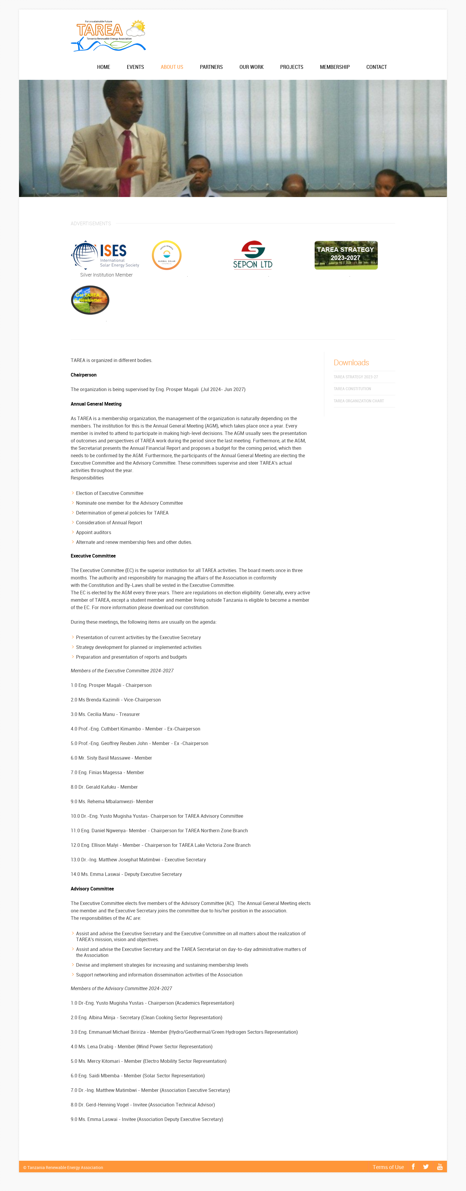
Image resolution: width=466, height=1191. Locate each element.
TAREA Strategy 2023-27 (356, 376)
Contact (376, 67)
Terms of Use (388, 1166)
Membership (335, 67)
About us (172, 67)
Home (103, 67)
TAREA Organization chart (359, 400)
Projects (291, 67)
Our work (252, 67)
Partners (211, 67)
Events (135, 67)
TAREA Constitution (352, 389)
